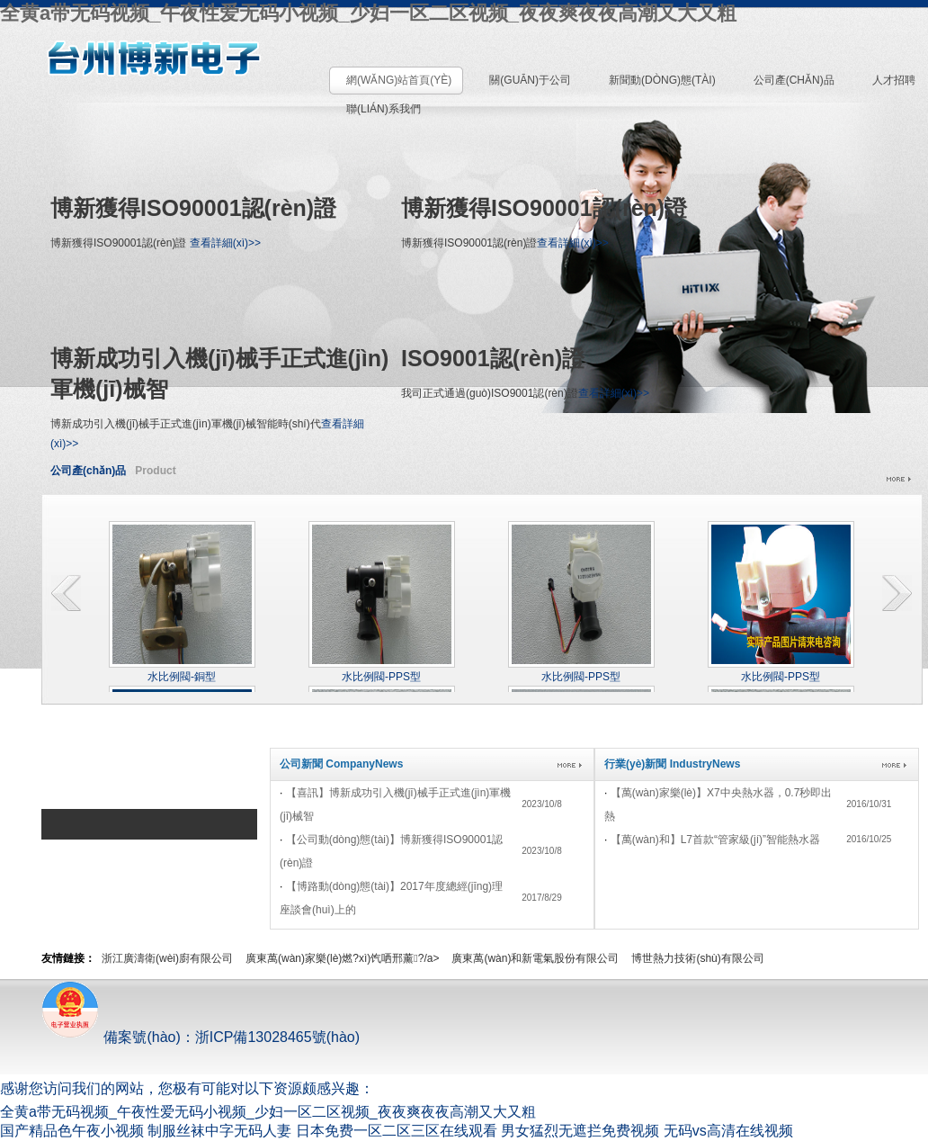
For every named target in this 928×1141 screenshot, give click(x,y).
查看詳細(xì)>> (225, 243)
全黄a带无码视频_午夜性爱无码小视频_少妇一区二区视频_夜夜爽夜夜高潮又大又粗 (368, 13)
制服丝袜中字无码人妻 (219, 1130)
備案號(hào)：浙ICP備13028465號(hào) (200, 1037)
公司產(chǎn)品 (88, 470)
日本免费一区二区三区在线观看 (396, 1130)
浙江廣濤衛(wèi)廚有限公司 (167, 958)
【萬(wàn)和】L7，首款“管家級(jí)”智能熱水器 (715, 839)
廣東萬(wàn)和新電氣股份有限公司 (535, 958)
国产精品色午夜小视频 (72, 1130)
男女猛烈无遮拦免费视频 (580, 1130)
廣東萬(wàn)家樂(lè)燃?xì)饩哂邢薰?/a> (342, 958)
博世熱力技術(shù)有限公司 (697, 958)
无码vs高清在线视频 (728, 1130)
